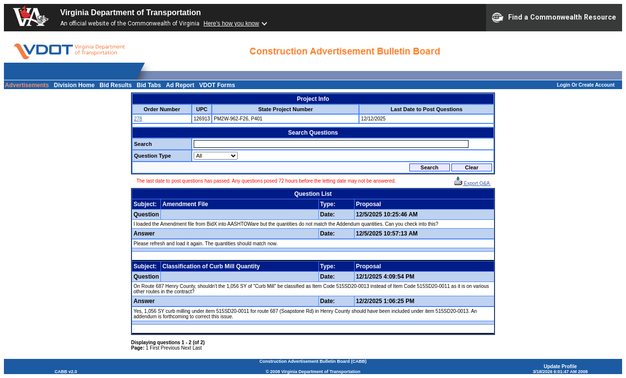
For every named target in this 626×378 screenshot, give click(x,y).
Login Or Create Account (586, 85)
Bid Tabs (148, 85)
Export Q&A (472, 183)
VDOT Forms (217, 85)
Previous (170, 348)
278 (138, 118)
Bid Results (115, 85)
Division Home (74, 85)
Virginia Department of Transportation (130, 12)
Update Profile (560, 366)
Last (197, 348)
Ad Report (180, 85)
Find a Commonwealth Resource (554, 18)
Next (186, 348)
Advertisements (27, 85)
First (154, 348)
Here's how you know (231, 23)
